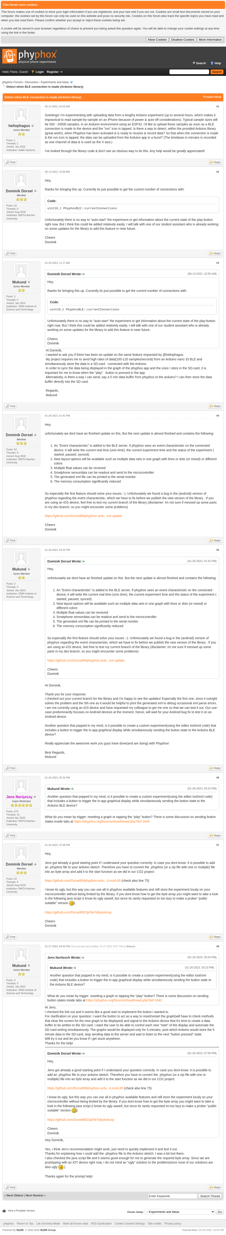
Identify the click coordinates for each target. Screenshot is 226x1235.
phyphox (8, 1223)
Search (201, 63)
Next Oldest (15, 1195)
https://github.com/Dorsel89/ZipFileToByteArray (78, 912)
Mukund (19, 282)
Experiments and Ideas (55, 82)
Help (218, 63)
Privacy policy (173, 1223)
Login (40, 72)
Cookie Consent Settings (130, 1223)
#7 (217, 845)
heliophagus (19, 126)
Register (53, 72)
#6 (217, 777)
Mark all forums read (75, 1223)
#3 (217, 262)
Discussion (31, 82)
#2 (217, 171)
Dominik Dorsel (19, 191)
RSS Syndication (101, 1223)
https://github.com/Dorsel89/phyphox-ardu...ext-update (83, 516)
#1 (217, 106)
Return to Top (25, 1223)
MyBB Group (47, 1230)
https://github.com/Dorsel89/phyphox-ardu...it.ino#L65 (83, 880)
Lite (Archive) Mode (48, 1223)
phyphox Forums (12, 82)
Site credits (154, 1223)
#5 (217, 550)
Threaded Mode (212, 96)
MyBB (20, 1230)
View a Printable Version (21, 1210)
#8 (217, 946)
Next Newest (34, 1195)
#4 (217, 415)
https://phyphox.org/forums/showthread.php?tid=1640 (112, 821)
